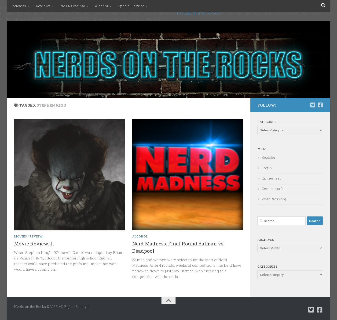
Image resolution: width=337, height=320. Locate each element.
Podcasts (18, 6)
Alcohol (101, 6)
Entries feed (272, 178)
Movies (20, 236)
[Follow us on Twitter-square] (312, 105)
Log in (267, 168)
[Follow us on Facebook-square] (320, 105)
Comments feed (275, 189)
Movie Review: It (34, 243)
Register (268, 157)
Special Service (131, 6)
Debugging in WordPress (198, 13)
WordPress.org (274, 199)
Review (36, 236)
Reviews (43, 6)
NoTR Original (72, 6)
